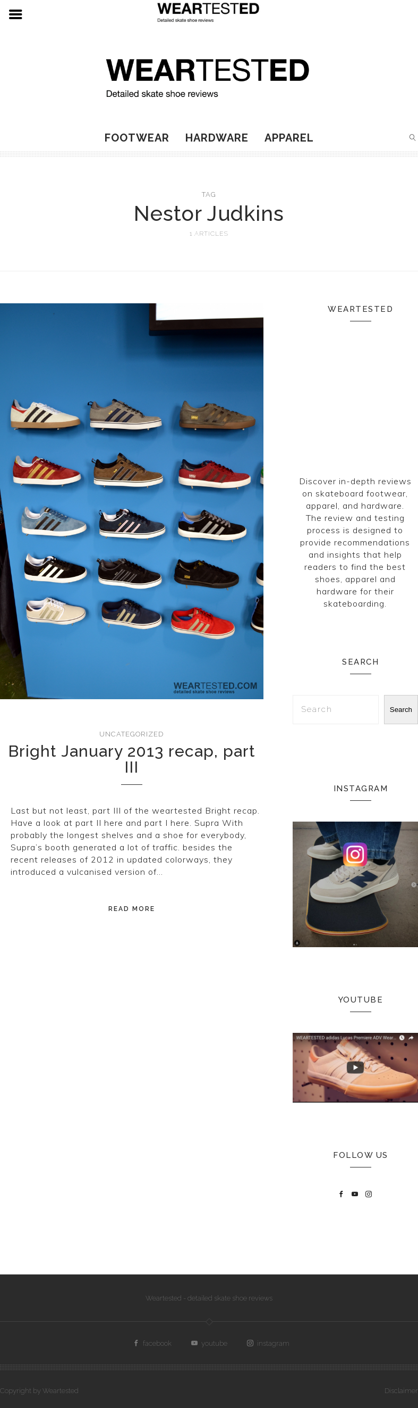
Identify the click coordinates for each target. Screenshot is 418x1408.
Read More (131, 909)
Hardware (217, 137)
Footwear (137, 137)
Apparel (289, 137)
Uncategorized (131, 734)
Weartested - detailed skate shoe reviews (209, 1298)
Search (401, 710)
